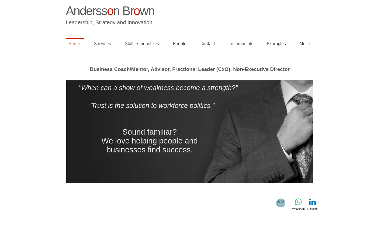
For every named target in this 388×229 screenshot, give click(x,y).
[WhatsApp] (298, 204)
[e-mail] (280, 203)
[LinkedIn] (312, 204)
